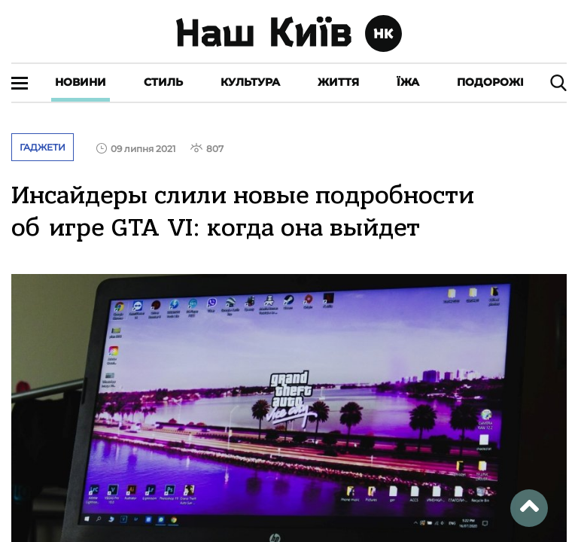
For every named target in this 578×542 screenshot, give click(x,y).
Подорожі (490, 82)
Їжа (408, 82)
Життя (338, 82)
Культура (250, 82)
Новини (80, 82)
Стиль (163, 82)
